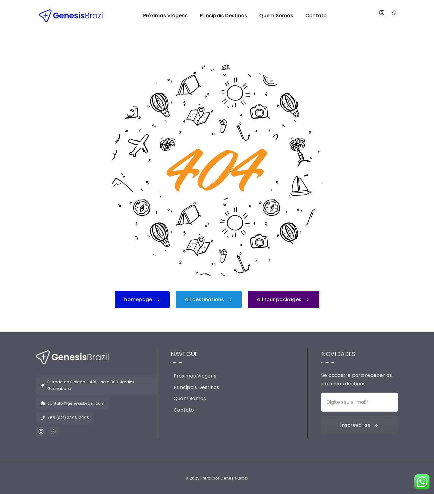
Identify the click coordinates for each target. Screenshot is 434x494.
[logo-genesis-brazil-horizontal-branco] (72, 352)
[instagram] (382, 13)
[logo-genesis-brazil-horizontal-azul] (71, 11)
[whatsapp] (394, 13)
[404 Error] (217, 66)
